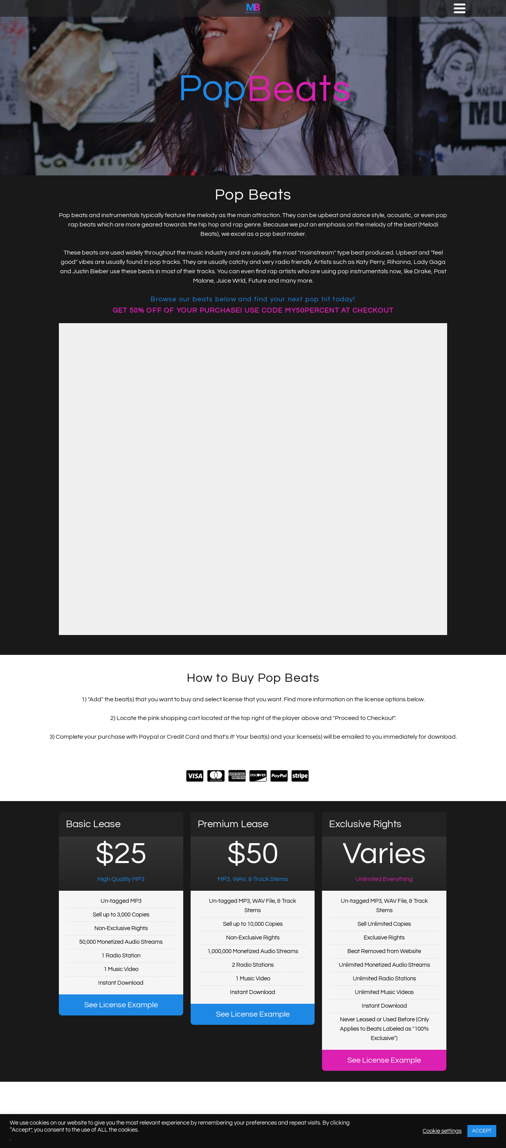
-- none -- (253, 479)
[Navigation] (459, 8)
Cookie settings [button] (442, 1131)
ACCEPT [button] (482, 1131)
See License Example (121, 1005)
